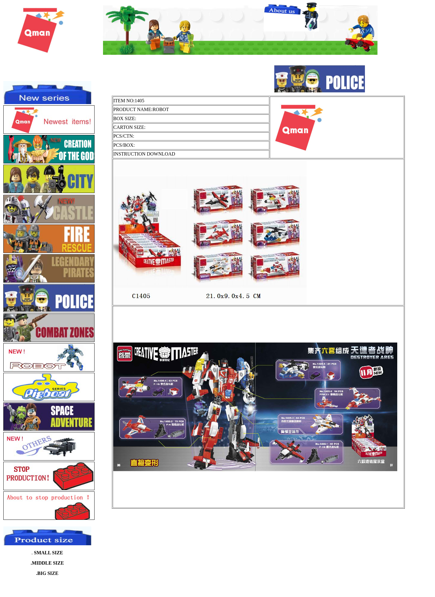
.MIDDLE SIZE (47, 563)
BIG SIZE (48, 573)
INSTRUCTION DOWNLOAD (144, 153)
